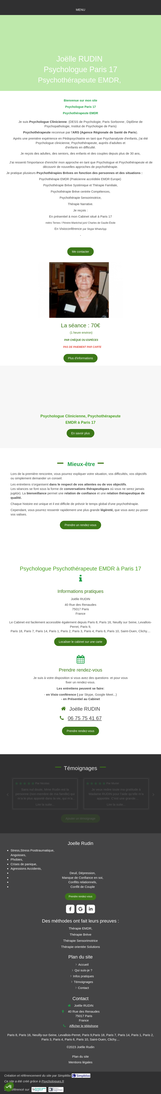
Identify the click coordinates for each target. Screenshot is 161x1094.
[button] (9, 1087)
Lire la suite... (45, 804)
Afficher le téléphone (83, 1026)
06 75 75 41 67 (85, 718)
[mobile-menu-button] (80, 9)
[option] (116, 793)
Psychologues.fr (52, 1081)
